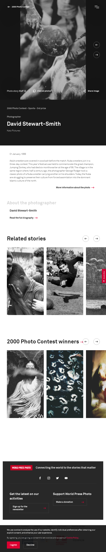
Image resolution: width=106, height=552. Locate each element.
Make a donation (64, 502)
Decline (30, 545)
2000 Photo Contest (21, 7)
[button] (86, 238)
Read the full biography (21, 218)
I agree (13, 545)
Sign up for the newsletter (20, 508)
